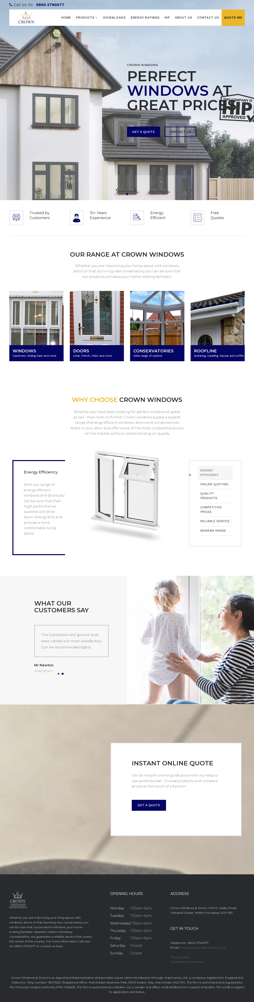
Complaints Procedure (186, 962)
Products (85, 17)
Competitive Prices (211, 509)
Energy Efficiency (209, 473)
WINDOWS (24, 350)
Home (66, 17)
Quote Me (233, 17)
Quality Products (208, 496)
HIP (167, 17)
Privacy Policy (180, 957)
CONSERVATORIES (153, 350)
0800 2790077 (50, 4)
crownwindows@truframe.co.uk (203, 947)
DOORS (81, 350)
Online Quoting (214, 484)
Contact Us (208, 17)
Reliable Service (215, 521)
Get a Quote (144, 131)
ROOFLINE (205, 350)
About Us (183, 17)
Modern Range (213, 530)
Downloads (114, 17)
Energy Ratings (145, 17)
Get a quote (149, 805)
